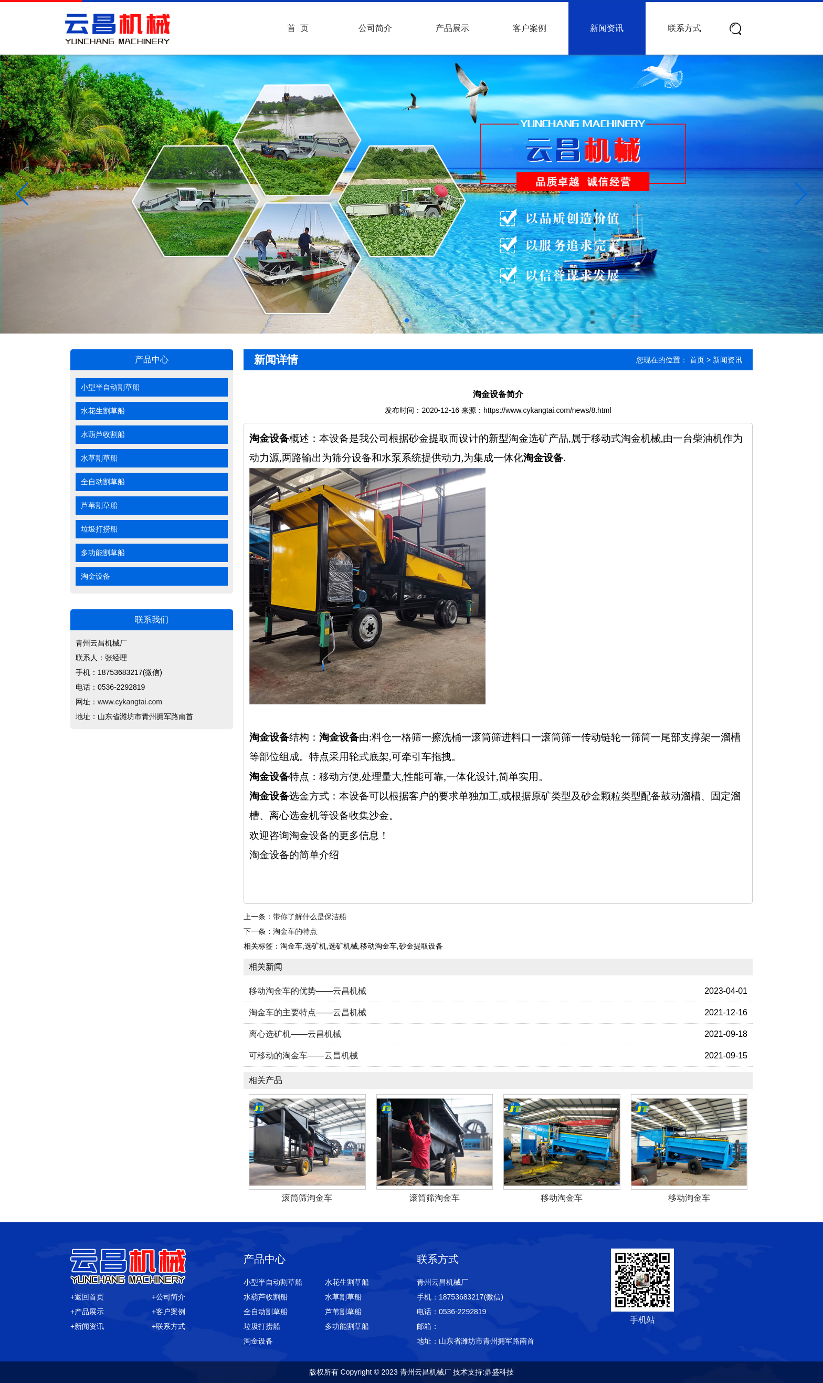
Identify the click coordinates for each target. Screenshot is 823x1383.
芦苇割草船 (99, 505)
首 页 (298, 28)
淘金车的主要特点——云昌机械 (307, 1012)
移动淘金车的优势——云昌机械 (307, 990)
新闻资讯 (607, 28)
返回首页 (89, 1297)
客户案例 (529, 28)
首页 (697, 360)
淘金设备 (95, 576)
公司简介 (375, 28)
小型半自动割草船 (110, 387)
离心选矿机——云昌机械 (295, 1034)
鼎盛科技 (499, 1372)
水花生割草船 (103, 411)
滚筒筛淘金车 (307, 1197)
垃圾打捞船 (99, 529)
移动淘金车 (562, 1197)
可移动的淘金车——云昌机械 (303, 1055)
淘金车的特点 (295, 931)
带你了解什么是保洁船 (309, 916)
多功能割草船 (103, 552)
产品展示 (452, 28)
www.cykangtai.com (130, 702)
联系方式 (684, 28)
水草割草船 (99, 458)
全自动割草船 (103, 481)
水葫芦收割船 (103, 434)
